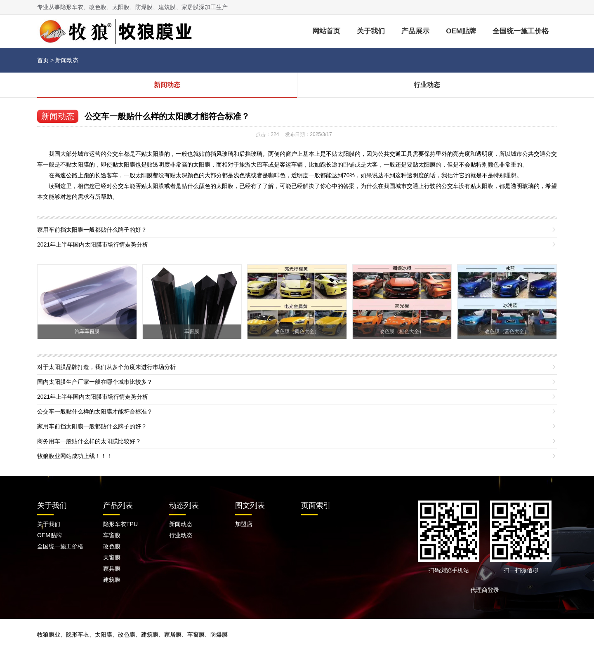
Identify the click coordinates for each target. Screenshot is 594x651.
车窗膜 (111, 535)
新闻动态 (66, 60)
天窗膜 (111, 557)
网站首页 (326, 31)
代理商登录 (487, 590)
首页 (43, 60)
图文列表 (250, 505)
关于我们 (371, 31)
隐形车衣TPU (120, 524)
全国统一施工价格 (521, 31)
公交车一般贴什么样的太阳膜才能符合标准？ (167, 116)
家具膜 (111, 568)
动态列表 (184, 505)
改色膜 (111, 546)
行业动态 (427, 84)
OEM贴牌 (461, 31)
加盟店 (243, 524)
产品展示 (415, 31)
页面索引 (316, 505)
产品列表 (118, 505)
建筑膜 (111, 579)
